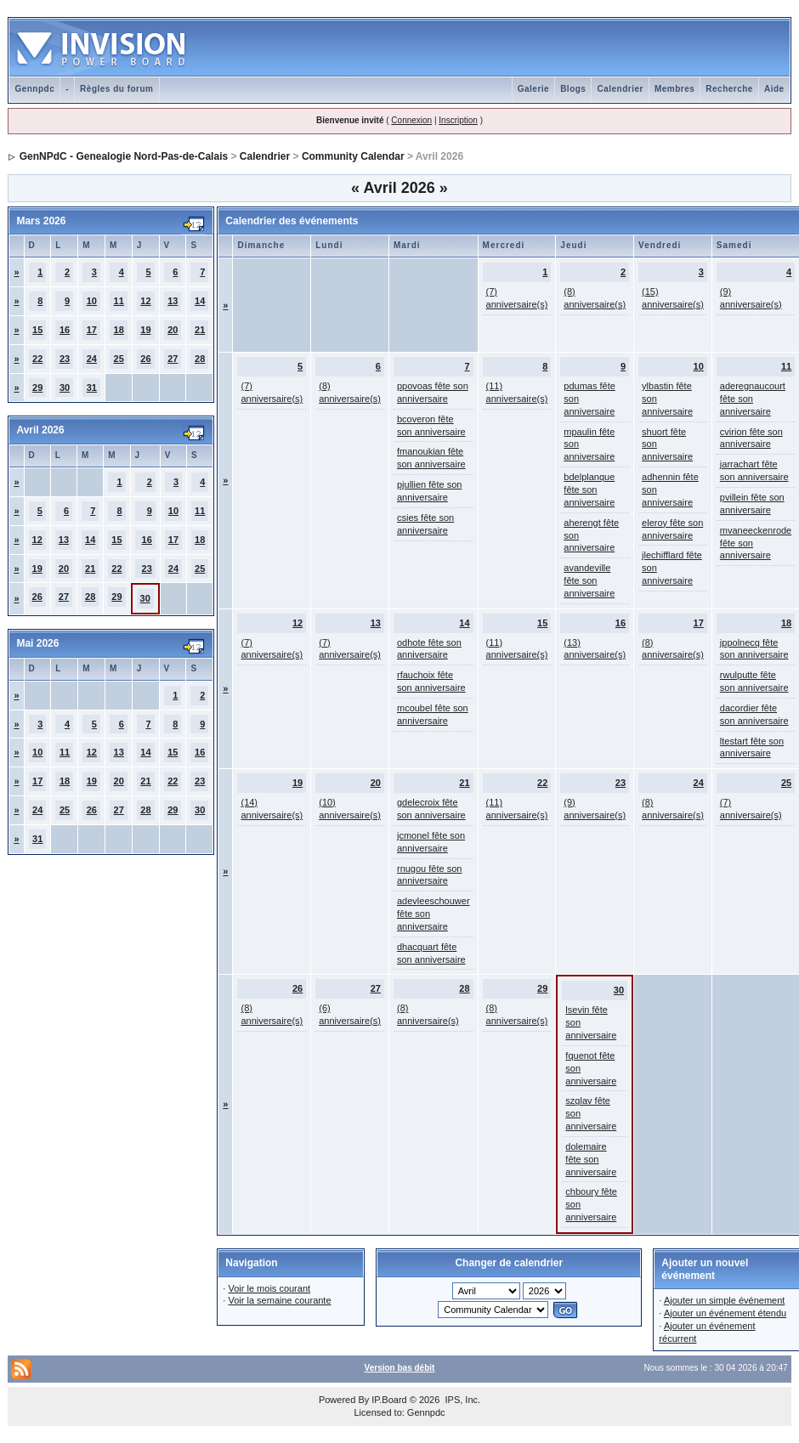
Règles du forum (116, 88)
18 (119, 330)
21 (200, 330)
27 (172, 359)
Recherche (729, 88)
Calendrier (620, 88)
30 (65, 387)
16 (65, 330)
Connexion (411, 120)
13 (172, 301)
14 (200, 301)
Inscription (458, 120)
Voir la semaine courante (279, 1300)
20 (172, 330)
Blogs (573, 88)
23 (65, 359)
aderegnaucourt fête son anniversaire (752, 398)
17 (92, 330)
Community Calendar (353, 156)
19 (145, 330)
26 (145, 359)
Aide (774, 88)
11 (119, 301)
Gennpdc (34, 88)
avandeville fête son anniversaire (589, 580)
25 (119, 359)
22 (37, 359)
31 (92, 387)
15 (37, 330)
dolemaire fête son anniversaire (590, 1159)
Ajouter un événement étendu (725, 1313)
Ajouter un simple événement (724, 1300)
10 (92, 301)
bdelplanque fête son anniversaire (589, 489)
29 (37, 387)
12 (145, 301)
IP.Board (388, 1400)
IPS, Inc (461, 1400)
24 (92, 359)
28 (200, 359)
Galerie (533, 88)
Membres (674, 88)
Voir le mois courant (269, 1288)
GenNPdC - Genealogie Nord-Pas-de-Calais (124, 156)
